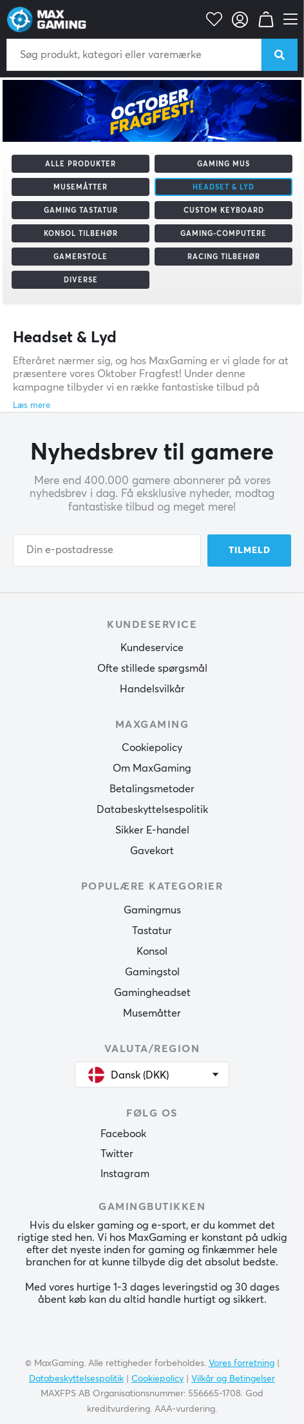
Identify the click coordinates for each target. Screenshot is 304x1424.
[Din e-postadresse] (107, 550)
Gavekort (152, 851)
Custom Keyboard (224, 210)
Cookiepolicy (152, 748)
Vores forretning (241, 1363)
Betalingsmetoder (152, 789)
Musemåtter (80, 187)
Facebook (123, 1134)
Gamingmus (152, 910)
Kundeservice (152, 648)
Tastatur (152, 931)
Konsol (152, 951)
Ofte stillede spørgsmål (152, 668)
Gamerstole (80, 256)
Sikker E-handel (152, 830)
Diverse (81, 280)
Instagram (124, 1174)
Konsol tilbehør (81, 233)
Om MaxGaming (152, 768)
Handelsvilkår (152, 689)
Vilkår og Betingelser (233, 1378)
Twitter (116, 1154)
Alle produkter (80, 164)
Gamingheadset (152, 993)
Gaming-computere (223, 233)
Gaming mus (223, 164)
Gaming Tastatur (81, 210)
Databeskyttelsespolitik (152, 810)
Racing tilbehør (223, 256)
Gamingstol (152, 972)
